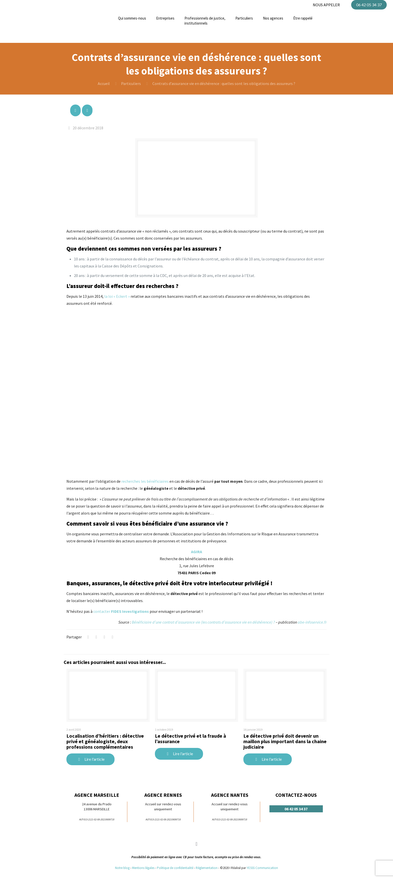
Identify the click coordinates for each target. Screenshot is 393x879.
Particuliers (131, 83)
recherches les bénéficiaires (145, 481)
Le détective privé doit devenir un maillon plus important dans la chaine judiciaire (285, 741)
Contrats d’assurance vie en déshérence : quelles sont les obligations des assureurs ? (223, 83)
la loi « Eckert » (117, 296)
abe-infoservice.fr (312, 622)
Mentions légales (143, 868)
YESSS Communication (262, 868)
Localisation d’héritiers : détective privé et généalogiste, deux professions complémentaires (105, 741)
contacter (102, 611)
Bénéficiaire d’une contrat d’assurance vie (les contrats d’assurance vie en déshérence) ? (203, 622)
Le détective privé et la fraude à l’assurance (190, 738)
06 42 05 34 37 (369, 4)
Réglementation (207, 868)
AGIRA (196, 551)
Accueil (104, 83)
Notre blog (122, 868)
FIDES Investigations (130, 611)
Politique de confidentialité (175, 868)
